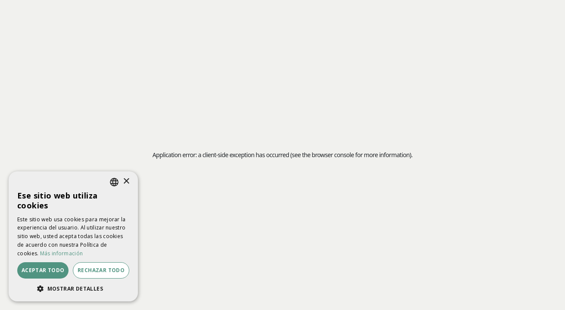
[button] (73, 288)
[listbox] (114, 182)
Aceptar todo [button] (43, 270)
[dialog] (73, 236)
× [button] (126, 181)
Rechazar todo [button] (101, 270)
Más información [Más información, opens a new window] (61, 253)
